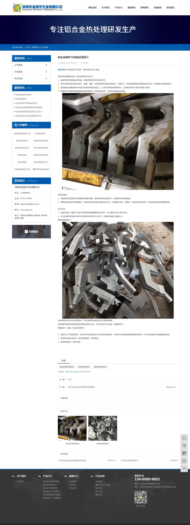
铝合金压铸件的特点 (24, 95)
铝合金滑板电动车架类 (52, 495)
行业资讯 (18, 72)
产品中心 (119, 8)
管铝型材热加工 (22, 141)
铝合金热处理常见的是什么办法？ (29, 112)
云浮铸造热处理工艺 (22, 169)
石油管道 (99, 481)
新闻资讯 (145, 8)
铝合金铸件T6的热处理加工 (26, 103)
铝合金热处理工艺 (41, 162)
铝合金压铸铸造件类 (51, 481)
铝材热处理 (22, 155)
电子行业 (99, 491)
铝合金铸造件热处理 (67, 367)
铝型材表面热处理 (41, 141)
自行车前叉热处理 (41, 148)
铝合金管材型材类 (50, 488)
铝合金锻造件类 (49, 485)
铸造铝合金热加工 (22, 148)
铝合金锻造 (22, 162)
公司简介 (20, 481)
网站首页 (92, 8)
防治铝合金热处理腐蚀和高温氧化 (29, 107)
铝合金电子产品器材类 (52, 498)
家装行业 (99, 495)
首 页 (28, 47)
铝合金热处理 (21, 99)
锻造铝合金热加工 (100, 367)
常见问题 (44, 47)
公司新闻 (18, 65)
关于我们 (106, 8)
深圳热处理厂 (40, 133)
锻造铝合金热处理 (41, 155)
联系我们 (171, 8)
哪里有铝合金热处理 (41, 169)
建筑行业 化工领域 (102, 485)
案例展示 (132, 8)
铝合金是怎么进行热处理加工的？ (29, 116)
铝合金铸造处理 (84, 367)
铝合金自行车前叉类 (51, 491)
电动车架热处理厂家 (22, 133)
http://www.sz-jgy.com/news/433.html (78, 372)
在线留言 (158, 8)
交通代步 (99, 488)
